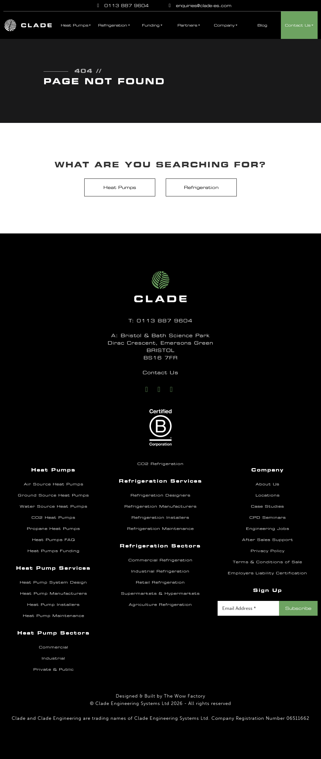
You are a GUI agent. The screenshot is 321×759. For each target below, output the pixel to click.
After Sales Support (267, 540)
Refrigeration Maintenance (160, 528)
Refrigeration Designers (160, 495)
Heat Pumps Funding (53, 551)
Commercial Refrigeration (160, 560)
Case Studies (267, 506)
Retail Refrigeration (160, 582)
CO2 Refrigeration (160, 464)
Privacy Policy (268, 551)
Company (224, 25)
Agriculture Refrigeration (160, 604)
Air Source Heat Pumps (53, 484)
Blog (262, 25)
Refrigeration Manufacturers (160, 506)
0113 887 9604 (122, 5)
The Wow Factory (184, 696)
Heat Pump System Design (53, 582)
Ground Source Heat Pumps (53, 495)
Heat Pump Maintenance (53, 616)
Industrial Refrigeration (160, 571)
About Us (267, 484)
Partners (187, 25)
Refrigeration (112, 25)
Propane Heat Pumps (53, 528)
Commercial (53, 647)
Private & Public (53, 669)
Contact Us (298, 25)
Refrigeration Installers (160, 517)
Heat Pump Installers (53, 604)
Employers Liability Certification (267, 573)
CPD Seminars (267, 517)
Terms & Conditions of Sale (267, 562)
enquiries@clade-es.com (199, 5)
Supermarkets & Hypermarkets (160, 593)
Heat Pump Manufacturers (53, 593)
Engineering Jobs (267, 528)
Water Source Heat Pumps (53, 506)
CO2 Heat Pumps (53, 517)
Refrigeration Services (160, 481)
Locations (268, 495)
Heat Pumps (74, 25)
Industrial (53, 658)
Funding (151, 25)
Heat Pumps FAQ (53, 540)
